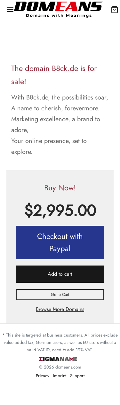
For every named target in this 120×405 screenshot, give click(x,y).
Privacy (42, 375)
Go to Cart (60, 294)
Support (77, 375)
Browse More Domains (60, 309)
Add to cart (60, 274)
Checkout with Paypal (60, 242)
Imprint (59, 375)
